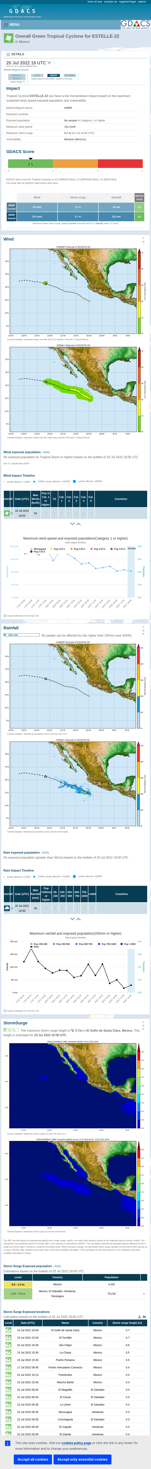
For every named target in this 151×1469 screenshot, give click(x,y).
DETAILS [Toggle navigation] (15, 54)
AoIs (46, 452)
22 (11, 513)
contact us (110, 1)
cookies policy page (76, 1443)
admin (142, 1)
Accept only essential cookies (82, 1459)
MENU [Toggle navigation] (11, 24)
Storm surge (78, 197)
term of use (95, 1)
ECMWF (70, 75)
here (55, 183)
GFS (37, 75)
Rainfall (116, 197)
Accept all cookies (33, 1459)
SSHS (26, 463)
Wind (37, 197)
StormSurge (15, 1023)
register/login (127, 1)
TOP (143, 242)
